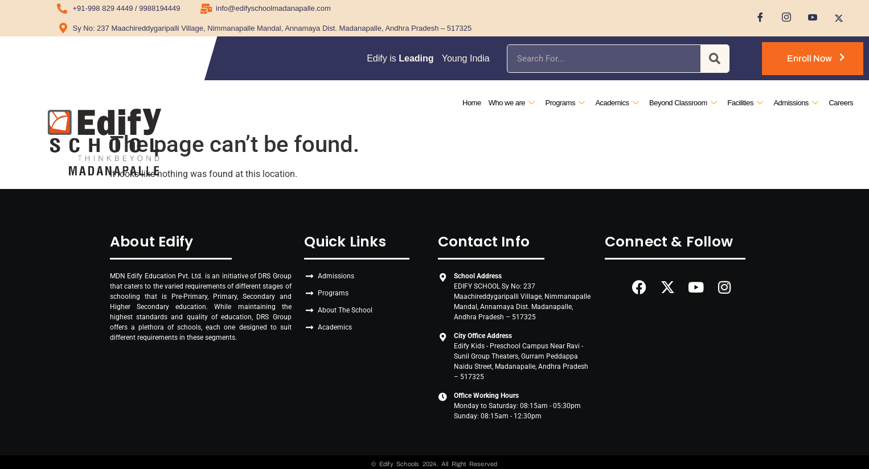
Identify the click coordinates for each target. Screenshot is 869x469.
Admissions (795, 103)
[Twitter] (834, 18)
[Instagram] (782, 18)
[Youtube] (808, 18)
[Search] (714, 58)
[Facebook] (756, 18)
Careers (841, 102)
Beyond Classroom (682, 103)
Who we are (512, 103)
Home (471, 102)
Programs (564, 103)
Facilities (745, 103)
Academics (616, 103)
